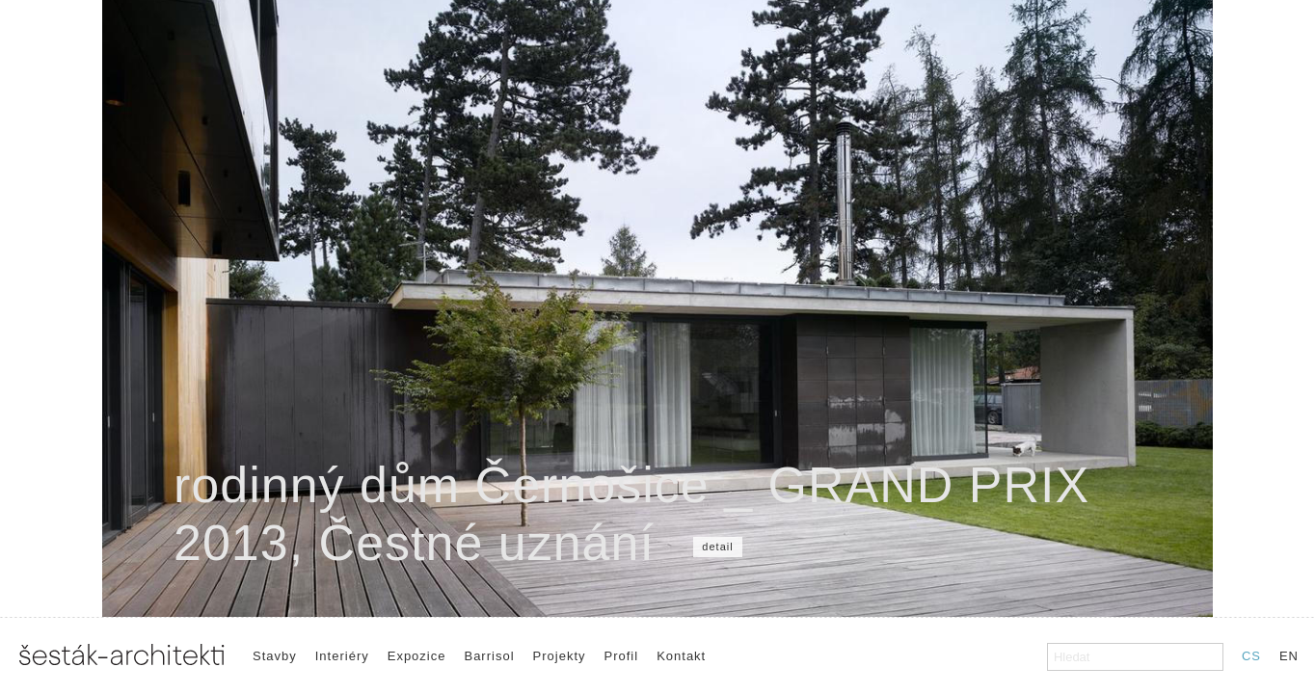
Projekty (559, 656)
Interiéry (342, 656)
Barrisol (489, 656)
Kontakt (681, 656)
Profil (621, 656)
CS (1251, 656)
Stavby (275, 656)
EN (1289, 656)
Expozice (417, 656)
